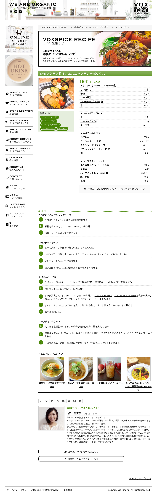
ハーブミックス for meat (50, 125)
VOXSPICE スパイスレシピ (59, 27)
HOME (43, 27)
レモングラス (62, 129)
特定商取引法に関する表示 (46, 483)
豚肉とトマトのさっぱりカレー (81, 385)
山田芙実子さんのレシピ (82, 27)
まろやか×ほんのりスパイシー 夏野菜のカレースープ (138, 386)
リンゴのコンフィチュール (109, 383)
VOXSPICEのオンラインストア (112, 189)
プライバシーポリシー (18, 483)
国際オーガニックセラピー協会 (124, 452)
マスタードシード (98, 149)
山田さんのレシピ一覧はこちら (68, 452)
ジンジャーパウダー (48, 121)
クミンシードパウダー (49, 117)
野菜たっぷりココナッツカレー (52, 385)
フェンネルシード (48, 129)
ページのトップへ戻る (140, 471)
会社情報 (68, 483)
